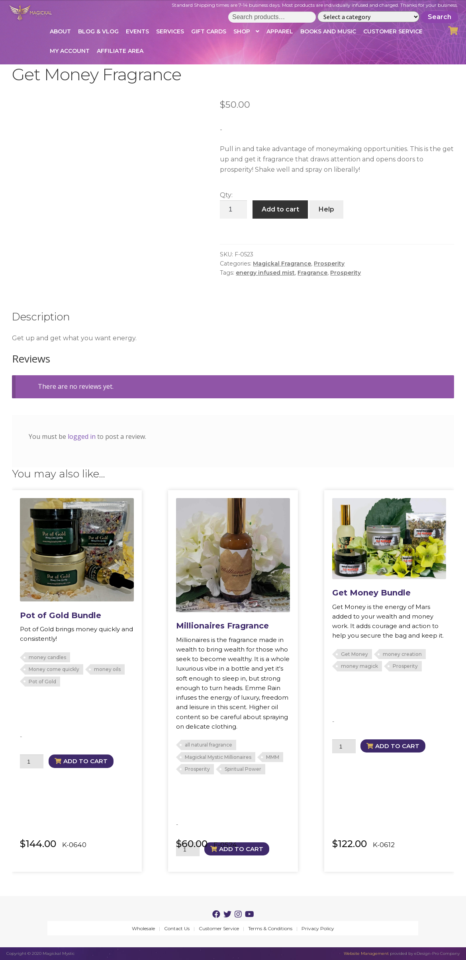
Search (439, 17)
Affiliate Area (120, 50)
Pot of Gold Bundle (60, 615)
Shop (241, 31)
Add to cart (280, 209)
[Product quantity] (233, 209)
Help (326, 209)
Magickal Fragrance (282, 263)
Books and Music (328, 31)
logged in (82, 436)
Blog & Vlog (98, 31)
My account (70, 50)
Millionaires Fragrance (222, 625)
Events (137, 31)
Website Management (366, 953)
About (60, 31)
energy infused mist (265, 272)
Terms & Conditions (270, 928)
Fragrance (312, 272)
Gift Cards (208, 31)
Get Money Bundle (371, 592)
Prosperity (329, 263)
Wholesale (143, 928)
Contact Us (177, 928)
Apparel (279, 31)
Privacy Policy (318, 928)
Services (170, 31)
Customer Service (393, 31)
